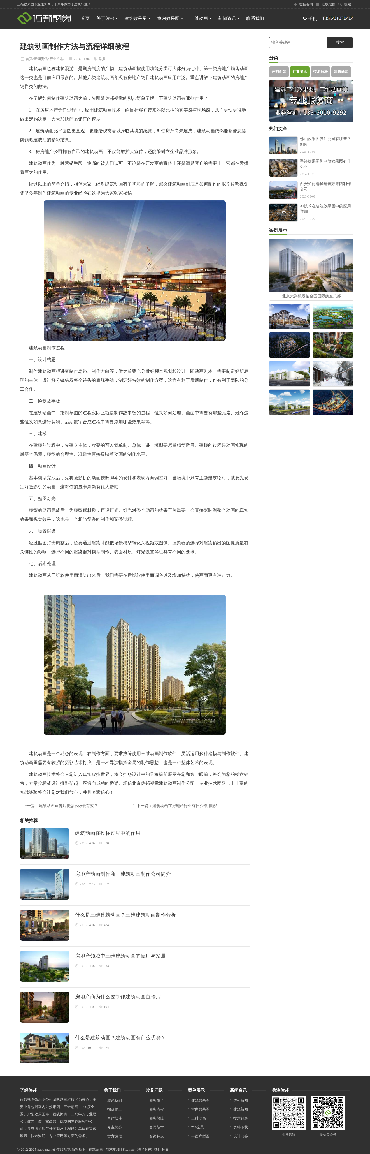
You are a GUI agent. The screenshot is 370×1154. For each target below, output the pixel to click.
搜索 (344, 4)
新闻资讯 (229, 18)
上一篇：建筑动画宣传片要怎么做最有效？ (60, 806)
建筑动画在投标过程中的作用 (108, 833)
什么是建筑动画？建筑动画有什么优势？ (120, 1037)
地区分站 (144, 1149)
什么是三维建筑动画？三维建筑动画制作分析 (125, 915)
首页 (85, 18)
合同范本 (156, 1127)
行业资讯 (56, 59)
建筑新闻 (341, 72)
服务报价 (156, 1100)
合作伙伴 (114, 1118)
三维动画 (200, 18)
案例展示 (196, 1090)
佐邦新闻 (279, 72)
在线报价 (325, 4)
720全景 (197, 1127)
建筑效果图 (137, 18)
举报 (102, 59)
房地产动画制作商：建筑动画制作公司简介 (123, 874)
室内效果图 (170, 18)
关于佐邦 (107, 18)
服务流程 (156, 1109)
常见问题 (154, 1090)
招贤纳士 (114, 1109)
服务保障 (156, 1118)
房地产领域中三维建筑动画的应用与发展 (120, 956)
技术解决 (320, 72)
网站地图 (113, 1149)
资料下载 (240, 1127)
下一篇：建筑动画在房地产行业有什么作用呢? (177, 806)
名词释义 (156, 1136)
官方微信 (114, 1136)
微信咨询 (303, 4)
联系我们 (255, 18)
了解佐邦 (28, 1090)
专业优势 (114, 1127)
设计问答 (240, 1136)
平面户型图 (200, 1136)
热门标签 (161, 1149)
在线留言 (96, 1149)
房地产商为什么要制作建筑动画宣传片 (118, 997)
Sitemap (129, 1149)
